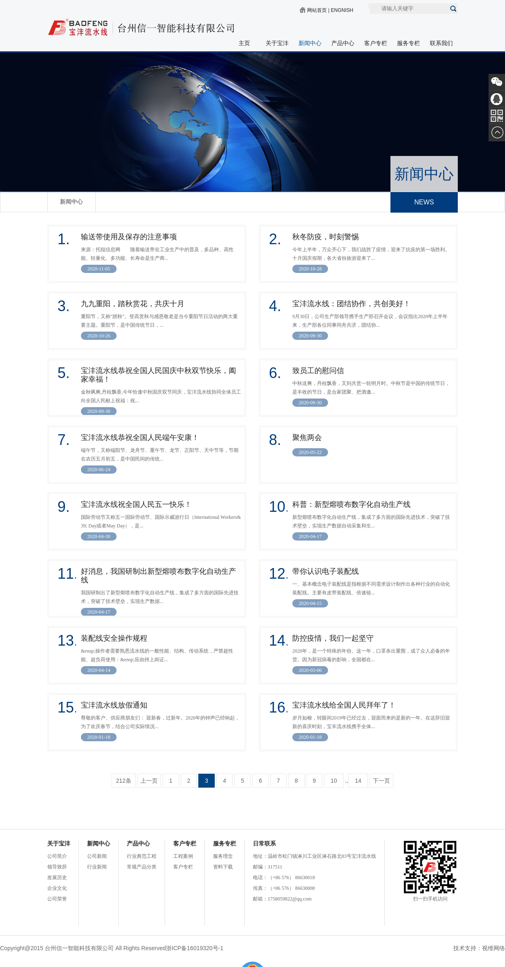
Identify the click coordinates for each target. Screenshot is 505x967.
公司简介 (57, 856)
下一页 (381, 780)
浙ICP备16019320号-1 (194, 948)
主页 (244, 43)
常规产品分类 (141, 867)
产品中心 (342, 43)
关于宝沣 (277, 43)
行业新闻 (97, 867)
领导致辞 (57, 867)
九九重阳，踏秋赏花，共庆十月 (132, 304)
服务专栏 (408, 43)
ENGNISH (342, 10)
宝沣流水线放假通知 (114, 705)
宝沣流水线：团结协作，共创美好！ (351, 304)
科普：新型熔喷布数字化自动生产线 (351, 504)
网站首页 (317, 10)
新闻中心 (309, 43)
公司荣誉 (57, 899)
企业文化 (57, 888)
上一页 (149, 780)
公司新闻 (97, 856)
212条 (123, 780)
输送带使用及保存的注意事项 (129, 237)
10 (334, 780)
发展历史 (57, 877)
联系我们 (441, 43)
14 (358, 780)
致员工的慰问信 (318, 371)
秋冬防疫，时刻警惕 (325, 237)
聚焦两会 (307, 437)
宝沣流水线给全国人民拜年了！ (344, 705)
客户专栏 (375, 43)
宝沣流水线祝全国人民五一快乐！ (136, 504)
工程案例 (183, 856)
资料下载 (223, 867)
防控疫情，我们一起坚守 (333, 638)
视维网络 (493, 948)
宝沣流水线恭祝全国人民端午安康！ (140, 437)
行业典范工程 (141, 856)
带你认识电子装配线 (325, 571)
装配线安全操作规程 (114, 638)
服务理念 (223, 856)
